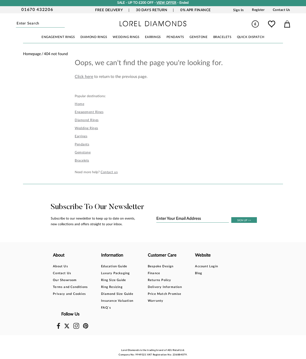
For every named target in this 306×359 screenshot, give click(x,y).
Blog (187, 273)
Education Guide (110, 266)
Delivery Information (157, 287)
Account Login (195, 266)
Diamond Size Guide (113, 294)
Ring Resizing (108, 287)
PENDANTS (175, 37)
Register (258, 10)
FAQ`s (102, 307)
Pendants (82, 144)
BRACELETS (222, 37)
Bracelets (82, 160)
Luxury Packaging (111, 273)
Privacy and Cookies (69, 294)
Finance (146, 273)
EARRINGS (153, 37)
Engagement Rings (89, 112)
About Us (60, 266)
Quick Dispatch (250, 37)
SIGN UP (244, 220)
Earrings (81, 136)
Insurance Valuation (113, 300)
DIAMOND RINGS (93, 37)
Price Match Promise (157, 294)
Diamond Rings (87, 120)
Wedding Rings (86, 128)
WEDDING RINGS (126, 37)
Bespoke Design (153, 266)
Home (79, 104)
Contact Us (281, 10)
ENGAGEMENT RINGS (58, 37)
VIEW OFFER (166, 3)
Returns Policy (152, 280)
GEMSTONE (199, 37)
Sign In (238, 10)
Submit (64, 23)
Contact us (109, 172)
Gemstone (83, 152)
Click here (84, 77)
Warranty (148, 300)
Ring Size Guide (109, 280)
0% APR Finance (195, 10)
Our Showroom (65, 280)
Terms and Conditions (70, 287)
